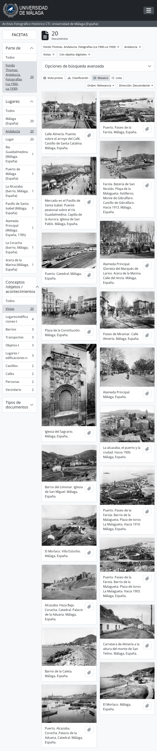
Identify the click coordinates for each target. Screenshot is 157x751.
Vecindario (19, 390)
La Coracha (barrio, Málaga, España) (19, 247)
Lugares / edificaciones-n (19, 355)
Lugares (13, 101)
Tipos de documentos (17, 405)
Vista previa (53, 78)
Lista (117, 78)
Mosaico (100, 78)
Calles (19, 374)
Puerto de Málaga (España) (19, 174)
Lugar (19, 140)
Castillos (19, 366)
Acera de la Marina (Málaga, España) (19, 265)
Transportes (19, 338)
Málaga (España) (19, 121)
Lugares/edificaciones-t (19, 319)
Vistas (19, 309)
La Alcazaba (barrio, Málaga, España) (19, 191)
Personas (19, 382)
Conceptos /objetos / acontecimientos (20, 286)
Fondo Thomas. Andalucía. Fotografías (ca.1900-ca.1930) (19, 77)
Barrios (19, 330)
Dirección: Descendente (135, 85)
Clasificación (78, 78)
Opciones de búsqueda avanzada (74, 66)
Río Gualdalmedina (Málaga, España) (19, 154)
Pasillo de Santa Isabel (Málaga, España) (19, 208)
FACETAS (20, 34)
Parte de (13, 48)
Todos (10, 57)
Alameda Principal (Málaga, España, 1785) (19, 228)
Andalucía (19, 132)
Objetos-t (19, 346)
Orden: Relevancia (99, 85)
